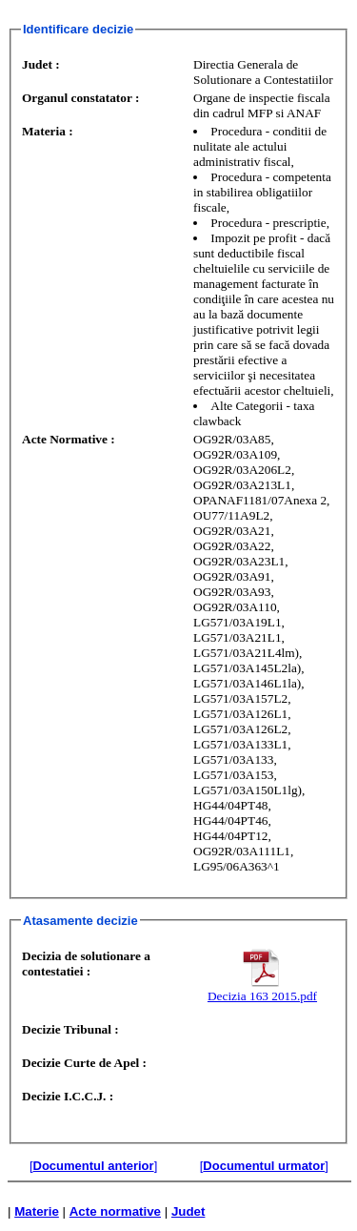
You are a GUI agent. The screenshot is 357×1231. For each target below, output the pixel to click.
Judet (188, 1211)
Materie (36, 1211)
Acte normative (115, 1211)
